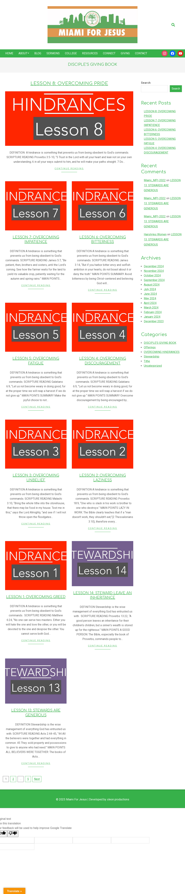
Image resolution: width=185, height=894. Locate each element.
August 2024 (151, 284)
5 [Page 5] (28, 779)
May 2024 (150, 298)
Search (145, 82)
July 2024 (150, 289)
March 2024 (151, 307)
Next (37, 779)
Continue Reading (69, 168)
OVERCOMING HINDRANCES (162, 352)
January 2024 (152, 316)
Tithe (147, 361)
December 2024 (154, 266)
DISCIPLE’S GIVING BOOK (160, 342)
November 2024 (154, 271)
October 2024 (152, 275)
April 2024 (150, 303)
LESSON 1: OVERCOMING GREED (35, 597)
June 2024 (150, 293)
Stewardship (151, 356)
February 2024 (153, 312)
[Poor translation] (12, 833)
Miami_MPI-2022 (155, 180)
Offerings (150, 347)
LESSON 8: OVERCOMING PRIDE (69, 83)
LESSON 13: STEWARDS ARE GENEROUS (162, 185)
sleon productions (118, 799)
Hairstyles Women (155, 234)
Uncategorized (153, 365)
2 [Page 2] (13, 779)
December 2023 (154, 321)
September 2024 (154, 280)
